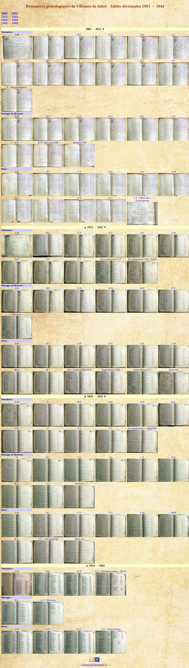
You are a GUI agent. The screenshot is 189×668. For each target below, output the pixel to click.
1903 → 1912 (9, 13)
